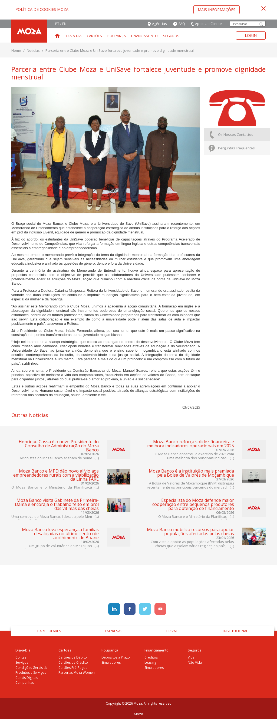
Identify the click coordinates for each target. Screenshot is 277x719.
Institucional (235, 630)
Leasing (150, 662)
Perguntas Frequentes (231, 148)
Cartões (94, 35)
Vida (191, 657)
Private (173, 630)
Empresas (114, 630)
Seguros (171, 35)
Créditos (151, 657)
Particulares (49, 630)
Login (251, 35)
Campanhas (24, 682)
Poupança (116, 35)
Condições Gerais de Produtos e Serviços (31, 670)
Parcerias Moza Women (76, 672)
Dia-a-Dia (73, 35)
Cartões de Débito (72, 657)
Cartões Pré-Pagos (72, 667)
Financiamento (144, 35)
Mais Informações (216, 9)
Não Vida (195, 662)
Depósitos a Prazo (115, 657)
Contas (20, 657)
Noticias (33, 50)
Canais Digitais (26, 677)
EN (64, 23)
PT (57, 23)
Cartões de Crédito (73, 662)
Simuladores (111, 662)
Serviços (21, 662)
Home (16, 50)
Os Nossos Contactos (230, 135)
